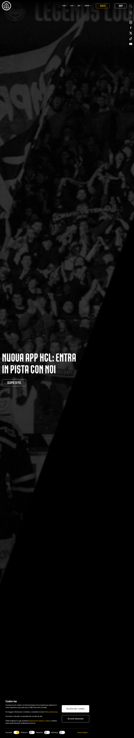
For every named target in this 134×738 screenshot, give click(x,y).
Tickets (102, 5)
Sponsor (88, 5)
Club (72, 5)
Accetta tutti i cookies (75, 708)
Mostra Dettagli (82, 732)
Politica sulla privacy (51, 712)
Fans (79, 5)
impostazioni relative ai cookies (40, 721)
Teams (65, 5)
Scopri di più (14, 383)
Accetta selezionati (75, 718)
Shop (121, 5)
